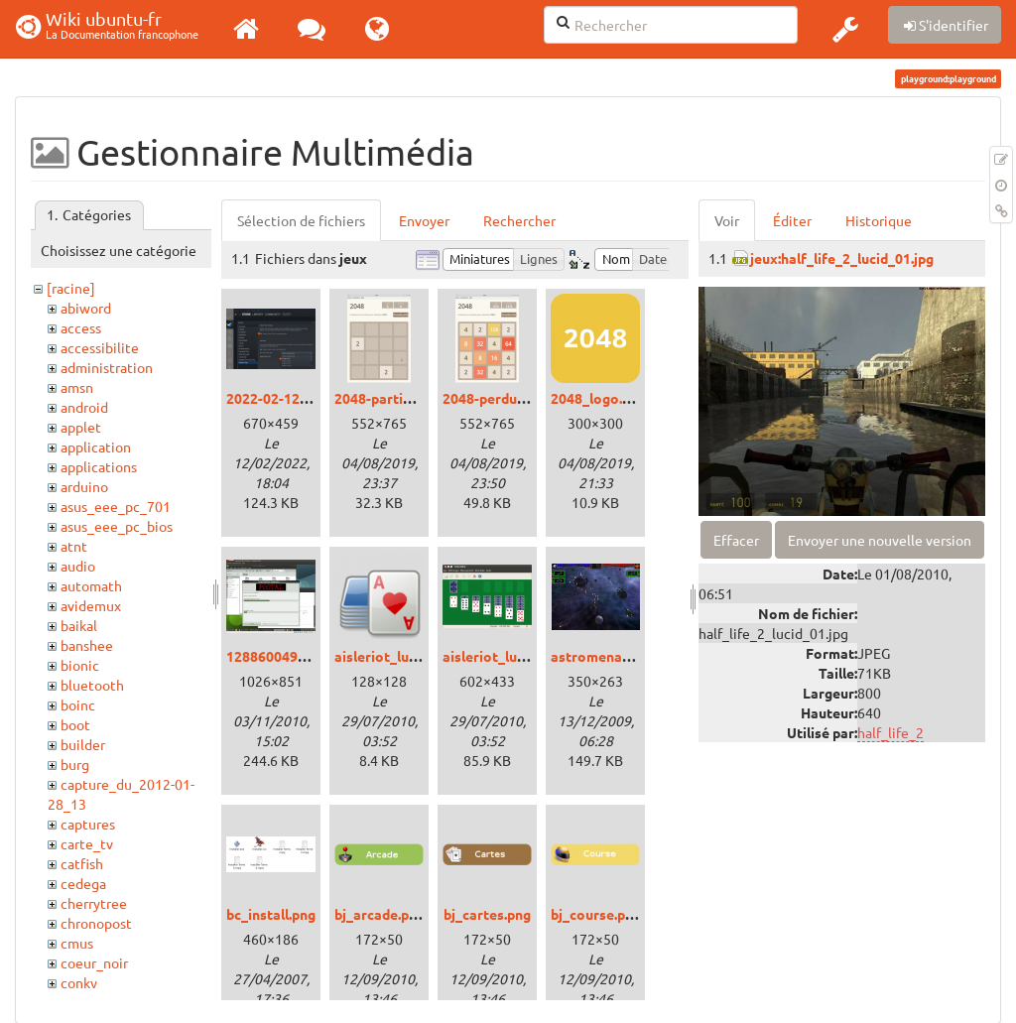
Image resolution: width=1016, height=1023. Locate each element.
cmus (77, 943)
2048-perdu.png (493, 398)
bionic (80, 665)
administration (107, 367)
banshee (87, 645)
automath (91, 585)
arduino (84, 486)
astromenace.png (607, 656)
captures (88, 823)
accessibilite (100, 347)
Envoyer (424, 220)
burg (75, 764)
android (84, 407)
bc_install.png (271, 914)
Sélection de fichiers (301, 220)
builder (83, 744)
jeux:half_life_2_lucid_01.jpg (842, 258)
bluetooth (92, 685)
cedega (83, 883)
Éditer (792, 220)
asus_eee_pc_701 (116, 506)
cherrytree (94, 903)
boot (75, 724)
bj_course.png (596, 914)
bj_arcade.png (379, 914)
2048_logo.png (598, 398)
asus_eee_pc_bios (117, 526)
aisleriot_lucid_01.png (514, 656)
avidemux (91, 605)
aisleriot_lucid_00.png (405, 656)
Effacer (736, 540)
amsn (77, 387)
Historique (878, 220)
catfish (82, 863)
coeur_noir (94, 962)
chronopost (96, 923)
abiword (86, 308)
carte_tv (87, 843)
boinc (78, 704)
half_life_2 (890, 732)
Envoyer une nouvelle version (879, 540)
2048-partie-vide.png (402, 398)
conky (79, 982)
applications (99, 466)
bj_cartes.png (487, 914)
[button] (845, 29)
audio (78, 566)
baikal (79, 625)
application (96, 446)
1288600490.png (279, 656)
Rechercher (519, 220)
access (81, 327)
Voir (726, 220)
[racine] (71, 288)
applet (81, 427)
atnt (74, 546)
